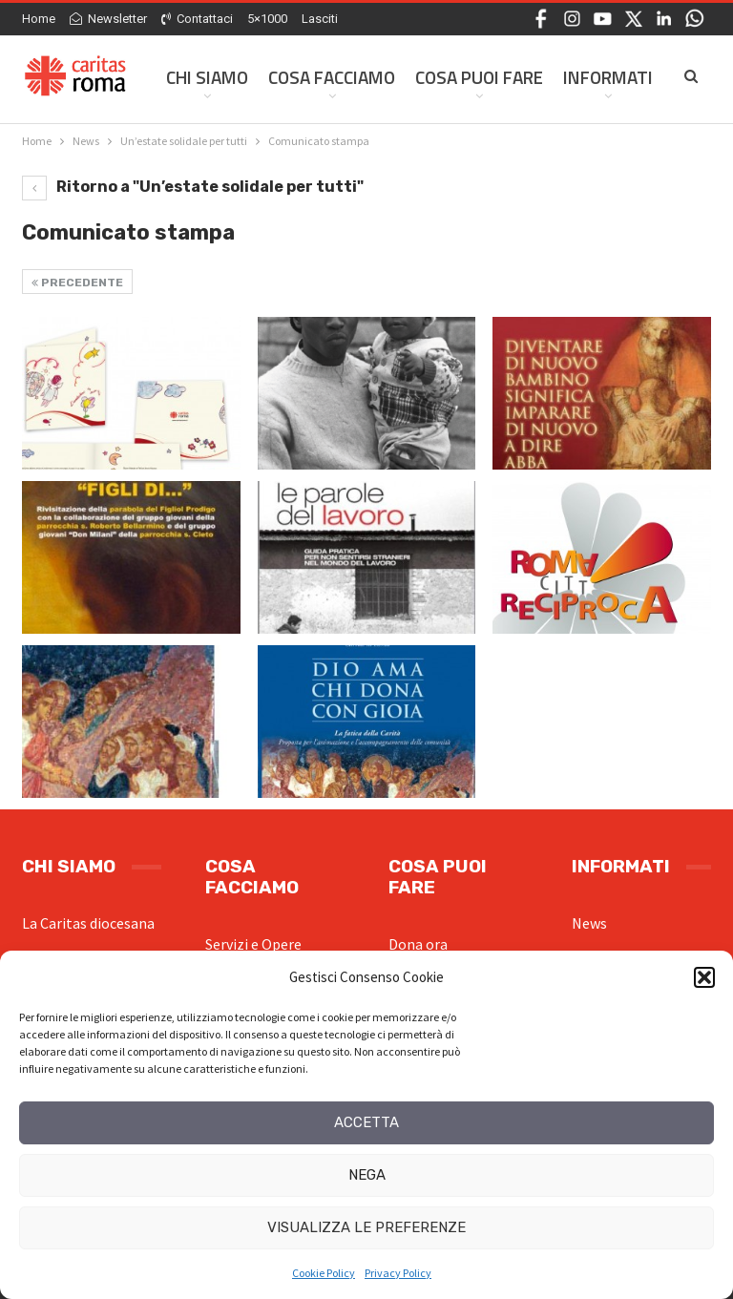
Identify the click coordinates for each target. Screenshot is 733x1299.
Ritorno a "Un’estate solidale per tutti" (193, 187)
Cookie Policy (323, 1273)
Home (38, 18)
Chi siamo (207, 77)
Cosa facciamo (331, 77)
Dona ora (418, 943)
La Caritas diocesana (88, 922)
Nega (367, 1175)
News (589, 922)
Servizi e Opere (253, 943)
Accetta (366, 1122)
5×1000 (267, 18)
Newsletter (108, 18)
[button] (704, 977)
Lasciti (320, 18)
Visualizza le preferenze (366, 1227)
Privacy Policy (398, 1273)
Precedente (77, 282)
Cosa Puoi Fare (479, 77)
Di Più (586, 77)
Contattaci (197, 18)
